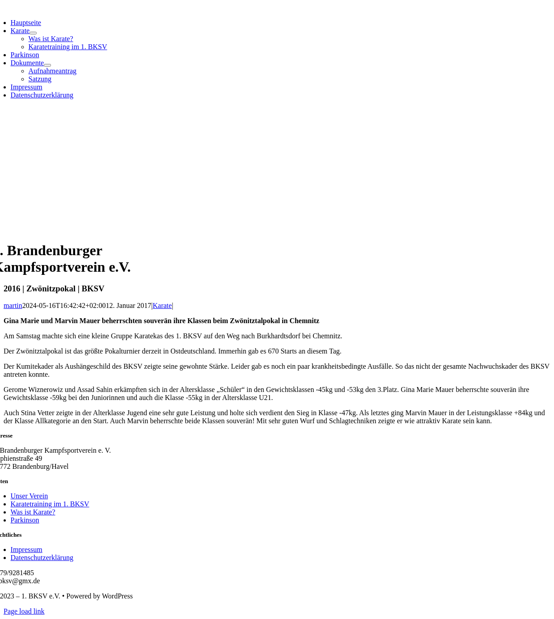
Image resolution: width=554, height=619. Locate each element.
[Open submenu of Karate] (33, 33)
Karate (162, 305)
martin (13, 305)
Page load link (24, 611)
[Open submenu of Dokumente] (47, 65)
